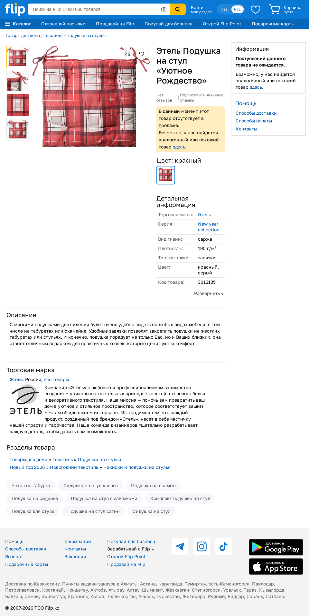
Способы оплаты (254, 120)
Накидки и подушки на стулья (137, 467)
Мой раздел (201, 12)
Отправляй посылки (63, 23)
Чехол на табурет (31, 485)
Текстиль (53, 35)
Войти (197, 7)
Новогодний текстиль (74, 467)
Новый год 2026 (27, 467)
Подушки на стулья (86, 35)
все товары (56, 379)
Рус (237, 9)
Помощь (14, 541)
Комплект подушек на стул (180, 498)
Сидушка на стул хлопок (90, 485)
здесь (179, 146)
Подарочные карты (273, 23)
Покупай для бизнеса (168, 23)
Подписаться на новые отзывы (201, 98)
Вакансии (75, 556)
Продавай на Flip (115, 23)
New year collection (209, 226)
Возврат (14, 556)
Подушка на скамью (153, 485)
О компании (77, 541)
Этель (204, 214)
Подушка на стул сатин (93, 511)
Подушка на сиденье (35, 498)
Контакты (246, 128)
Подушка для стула (33, 511)
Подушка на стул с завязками (104, 498)
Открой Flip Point (222, 23)
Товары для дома (22, 35)
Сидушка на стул (152, 511)
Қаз (224, 9)
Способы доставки (256, 113)
